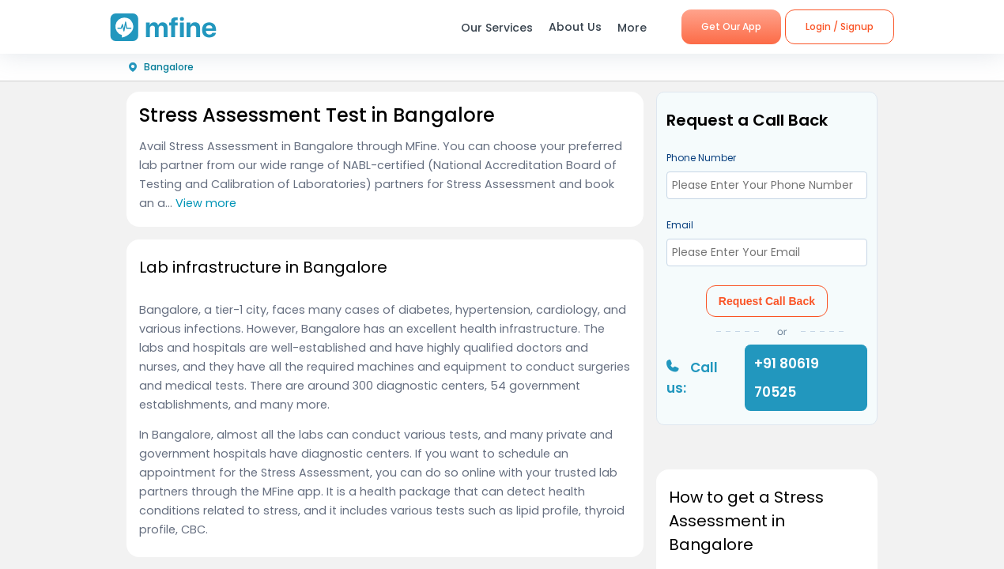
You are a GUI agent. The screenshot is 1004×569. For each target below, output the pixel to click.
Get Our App (731, 26)
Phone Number (701, 157)
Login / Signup (840, 26)
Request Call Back (767, 301)
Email (679, 225)
